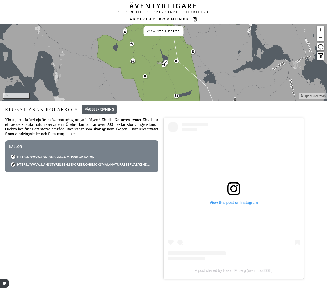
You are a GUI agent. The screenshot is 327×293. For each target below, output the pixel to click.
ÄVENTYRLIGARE (163, 5)
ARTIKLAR (143, 19)
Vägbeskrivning (99, 109)
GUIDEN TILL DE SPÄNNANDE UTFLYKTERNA (163, 12)
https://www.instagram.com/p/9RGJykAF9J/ (55, 156)
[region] (163, 62)
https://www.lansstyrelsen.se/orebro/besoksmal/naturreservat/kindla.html (84, 164)
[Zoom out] (320, 37)
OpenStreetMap (315, 96)
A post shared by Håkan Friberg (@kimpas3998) (234, 270)
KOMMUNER (174, 19)
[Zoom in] (320, 30)
